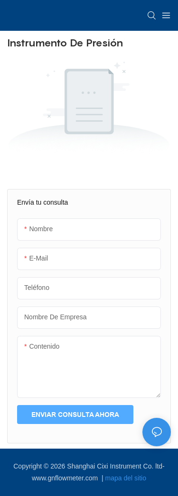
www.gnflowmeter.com (66, 478)
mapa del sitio (125, 478)
